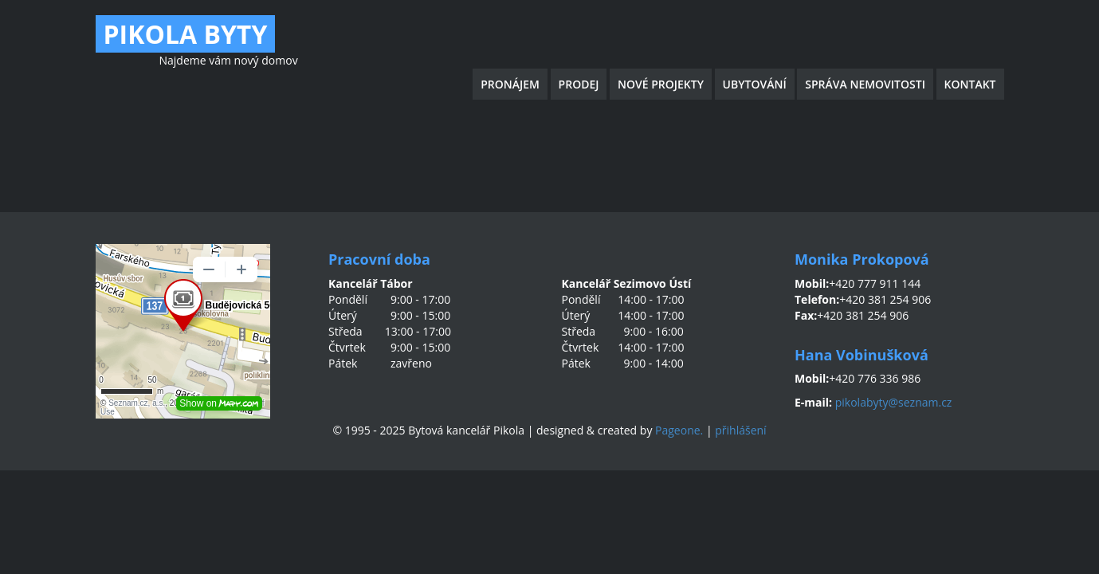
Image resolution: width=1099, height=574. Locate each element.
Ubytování (755, 84)
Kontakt (970, 84)
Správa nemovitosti (865, 84)
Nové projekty (661, 84)
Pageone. (679, 430)
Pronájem (510, 84)
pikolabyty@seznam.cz (893, 402)
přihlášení (740, 430)
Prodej (579, 84)
